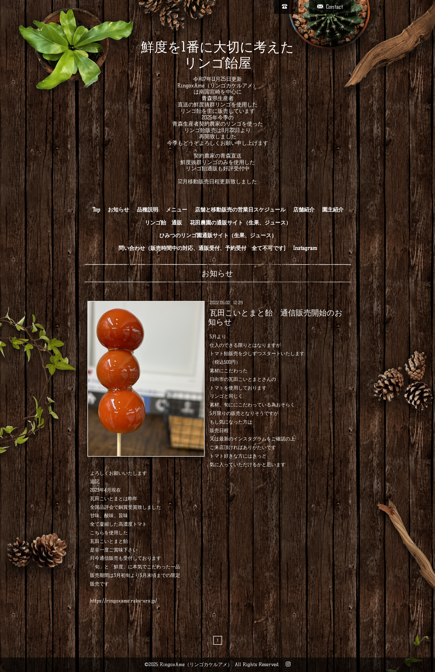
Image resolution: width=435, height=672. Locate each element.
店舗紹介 (303, 209)
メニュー (176, 209)
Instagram (305, 248)
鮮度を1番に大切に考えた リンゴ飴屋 (217, 55)
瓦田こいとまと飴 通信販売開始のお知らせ (275, 317)
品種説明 (147, 209)
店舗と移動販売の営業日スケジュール (240, 209)
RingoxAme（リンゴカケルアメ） (196, 664)
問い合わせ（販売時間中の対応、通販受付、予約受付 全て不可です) (201, 248)
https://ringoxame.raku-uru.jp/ (123, 601)
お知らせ (118, 209)
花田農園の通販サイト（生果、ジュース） (240, 222)
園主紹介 (332, 209)
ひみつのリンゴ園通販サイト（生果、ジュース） (218, 235)
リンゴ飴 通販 (163, 222)
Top (96, 209)
